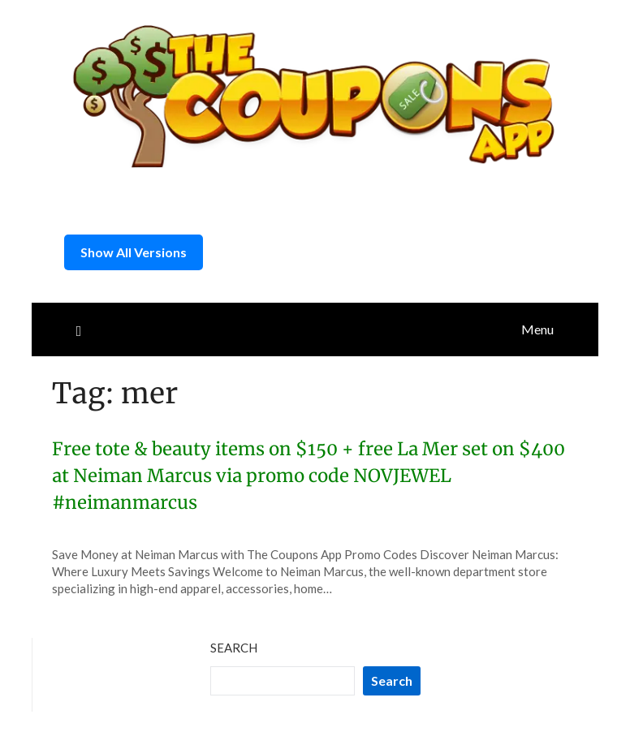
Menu (537, 329)
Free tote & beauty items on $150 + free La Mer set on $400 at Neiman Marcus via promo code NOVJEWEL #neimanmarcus (308, 475)
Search (233, 647)
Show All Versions (133, 252)
